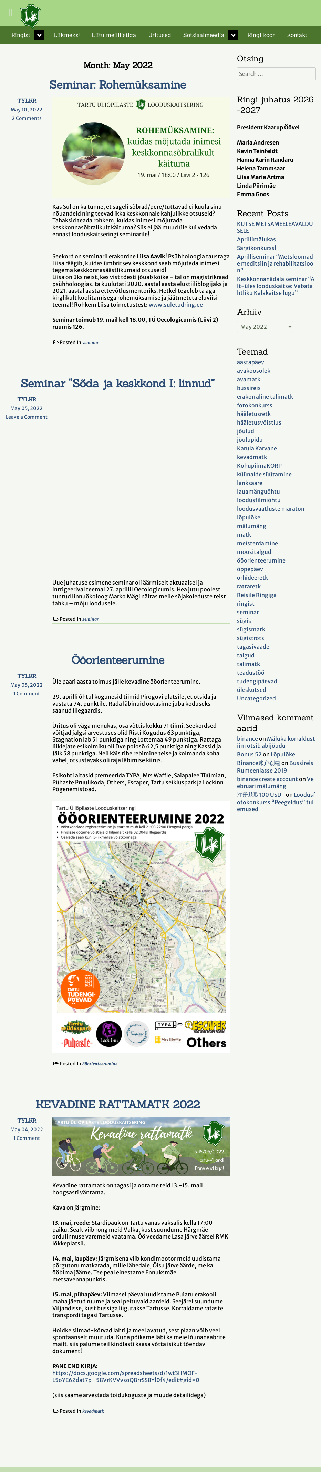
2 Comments (30, 118)
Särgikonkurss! (256, 248)
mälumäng (251, 526)
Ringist (20, 34)
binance (247, 738)
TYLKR (26, 100)
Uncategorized (256, 698)
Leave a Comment (27, 417)
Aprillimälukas (256, 239)
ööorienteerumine (99, 1063)
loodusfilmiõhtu (259, 500)
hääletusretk (254, 413)
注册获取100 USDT (261, 794)
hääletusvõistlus (259, 422)
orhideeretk (252, 577)
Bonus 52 (249, 754)
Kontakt (297, 34)
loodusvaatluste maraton (270, 508)
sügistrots (250, 638)
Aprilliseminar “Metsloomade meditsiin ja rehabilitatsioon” (275, 263)
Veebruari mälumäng (275, 782)
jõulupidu (250, 439)
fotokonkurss (254, 405)
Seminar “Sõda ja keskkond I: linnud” (118, 383)
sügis (244, 620)
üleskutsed (251, 689)
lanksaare (249, 482)
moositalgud (254, 551)
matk (244, 534)
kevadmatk (93, 1411)
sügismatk (251, 629)
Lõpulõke (283, 754)
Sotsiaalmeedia (203, 34)
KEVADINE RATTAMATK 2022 (117, 1104)
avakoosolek (253, 370)
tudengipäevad (257, 681)
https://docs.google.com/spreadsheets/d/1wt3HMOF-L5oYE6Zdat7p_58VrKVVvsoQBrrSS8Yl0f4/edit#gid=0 (125, 1376)
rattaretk (249, 586)
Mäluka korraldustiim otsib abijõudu (276, 742)
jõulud (245, 431)
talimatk (248, 663)
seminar (90, 342)
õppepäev (250, 569)
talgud (246, 655)
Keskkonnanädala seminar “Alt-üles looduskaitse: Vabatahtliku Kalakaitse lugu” (275, 286)
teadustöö (251, 672)
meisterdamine (257, 543)
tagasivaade (253, 646)
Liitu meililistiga (114, 34)
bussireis (249, 388)
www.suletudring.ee (176, 304)
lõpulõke (248, 517)
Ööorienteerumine (117, 660)
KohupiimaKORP (259, 465)
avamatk (248, 379)
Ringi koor (261, 34)
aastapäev (250, 362)
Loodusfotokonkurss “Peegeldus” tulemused (276, 802)
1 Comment (30, 693)
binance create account (267, 779)
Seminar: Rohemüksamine (117, 85)
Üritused (159, 34)
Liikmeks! (66, 34)
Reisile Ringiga (257, 594)
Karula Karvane (257, 448)
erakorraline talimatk (265, 396)
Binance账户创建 (258, 762)
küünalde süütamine (264, 474)
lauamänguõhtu (258, 491)
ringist (246, 603)
